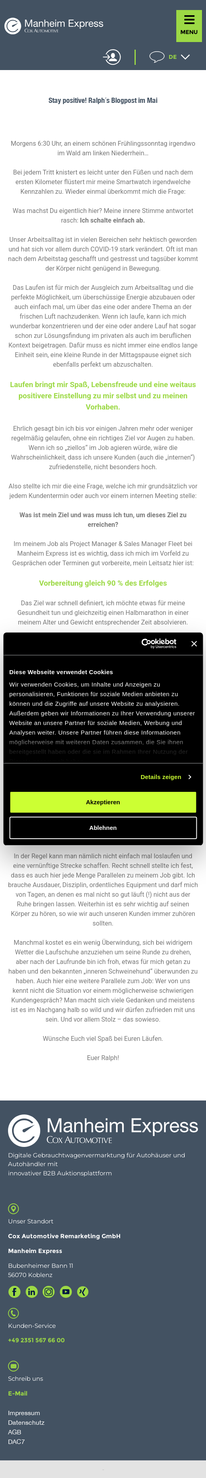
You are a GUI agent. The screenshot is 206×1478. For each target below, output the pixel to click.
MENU (189, 32)
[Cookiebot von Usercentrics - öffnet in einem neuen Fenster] (141, 644)
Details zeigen (161, 776)
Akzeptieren (103, 802)
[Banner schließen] (194, 644)
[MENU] (189, 20)
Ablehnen (102, 827)
